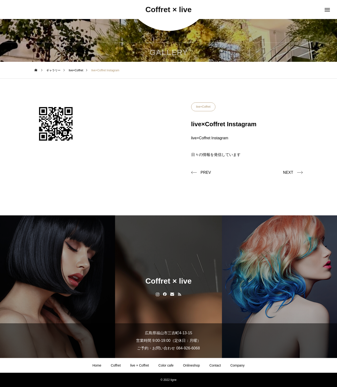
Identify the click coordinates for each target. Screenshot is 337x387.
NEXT (288, 172)
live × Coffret (139, 365)
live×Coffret (203, 106)
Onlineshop (191, 365)
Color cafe (166, 365)
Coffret (116, 365)
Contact (215, 365)
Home (96, 365)
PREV (206, 172)
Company (237, 365)
